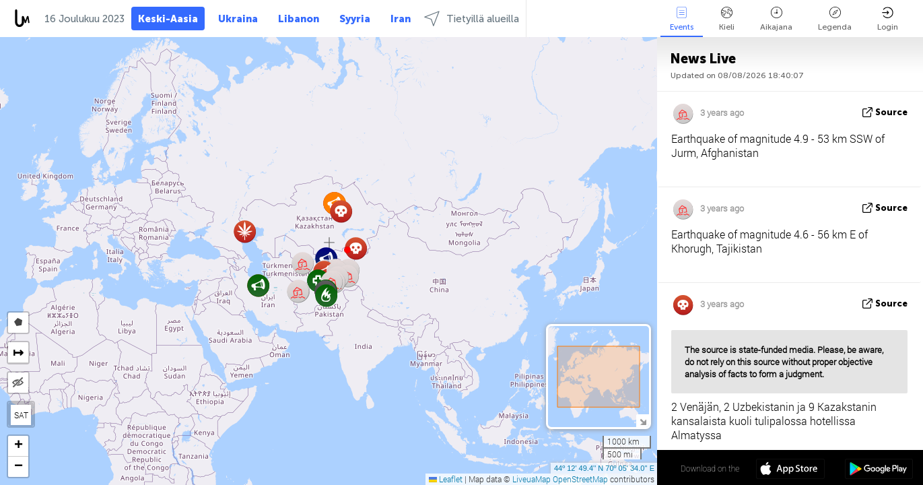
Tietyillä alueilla (471, 18)
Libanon (298, 19)
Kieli (726, 19)
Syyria (354, 19)
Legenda (835, 19)
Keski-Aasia (168, 19)
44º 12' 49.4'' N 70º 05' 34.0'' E (604, 468)
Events (681, 19)
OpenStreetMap (580, 479)
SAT (21, 415)
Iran (400, 19)
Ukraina (238, 19)
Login (887, 19)
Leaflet (446, 479)
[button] (347, 250)
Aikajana (776, 19)
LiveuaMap (531, 479)
